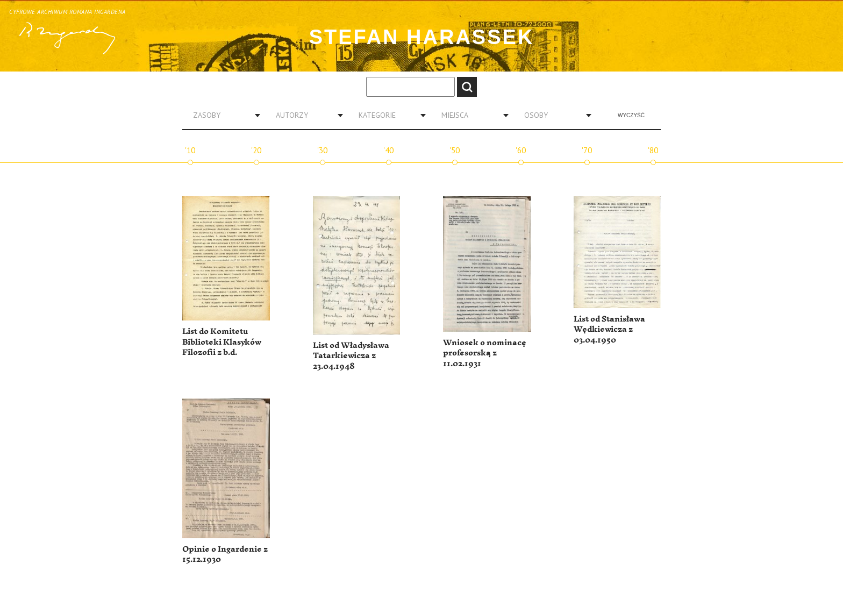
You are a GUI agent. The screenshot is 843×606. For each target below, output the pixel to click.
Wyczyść (631, 115)
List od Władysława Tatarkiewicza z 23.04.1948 (351, 356)
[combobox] (222, 115)
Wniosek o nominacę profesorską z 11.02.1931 (484, 353)
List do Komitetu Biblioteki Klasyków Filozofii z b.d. (221, 342)
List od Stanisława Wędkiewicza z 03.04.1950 (609, 330)
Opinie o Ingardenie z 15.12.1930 (225, 554)
